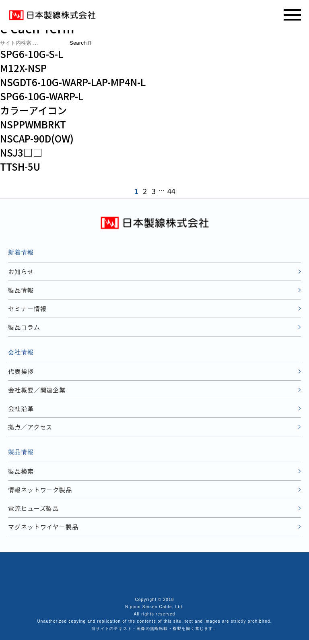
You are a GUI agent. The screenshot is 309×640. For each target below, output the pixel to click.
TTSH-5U (20, 166)
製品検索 (21, 471)
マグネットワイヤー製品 (43, 526)
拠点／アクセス (30, 427)
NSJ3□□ (21, 152)
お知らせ (21, 271)
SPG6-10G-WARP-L (41, 96)
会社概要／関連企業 (37, 390)
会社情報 (21, 352)
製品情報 (21, 290)
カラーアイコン (33, 110)
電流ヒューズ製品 (33, 508)
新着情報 (21, 252)
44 (171, 191)
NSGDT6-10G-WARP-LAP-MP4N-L (73, 82)
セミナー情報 (27, 308)
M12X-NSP (23, 68)
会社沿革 (21, 408)
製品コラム (24, 327)
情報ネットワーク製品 (40, 489)
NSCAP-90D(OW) (37, 138)
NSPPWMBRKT (33, 124)
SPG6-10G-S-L (31, 54)
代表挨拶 (21, 371)
